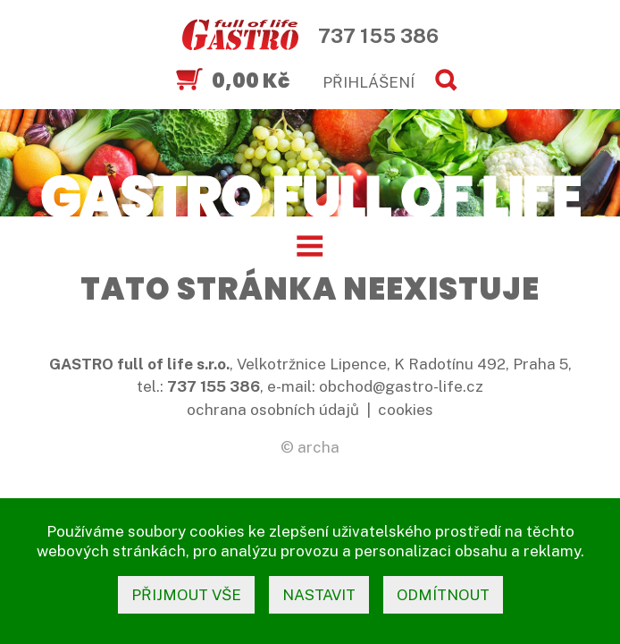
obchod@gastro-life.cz (401, 386)
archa (318, 447)
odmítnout (443, 595)
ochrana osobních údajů (273, 410)
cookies (405, 410)
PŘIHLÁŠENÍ (369, 82)
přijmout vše (186, 595)
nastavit (319, 595)
